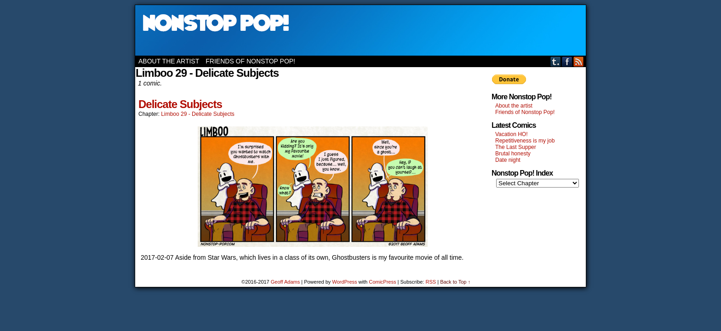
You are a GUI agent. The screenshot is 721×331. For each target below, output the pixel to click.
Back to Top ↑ (455, 282)
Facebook (567, 61)
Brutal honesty (513, 153)
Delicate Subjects (180, 104)
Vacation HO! (511, 134)
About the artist (168, 61)
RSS (578, 61)
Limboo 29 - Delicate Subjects (197, 114)
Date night (508, 160)
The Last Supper (515, 147)
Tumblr (555, 61)
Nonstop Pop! (360, 30)
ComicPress (382, 282)
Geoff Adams (285, 282)
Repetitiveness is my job (525, 140)
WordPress (344, 282)
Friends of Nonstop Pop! (250, 61)
